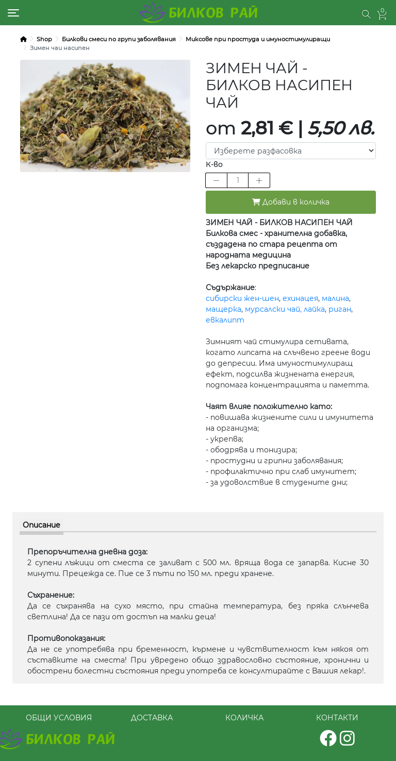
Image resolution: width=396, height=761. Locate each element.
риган (339, 309)
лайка (314, 309)
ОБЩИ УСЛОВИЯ (59, 717)
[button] (366, 14)
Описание (41, 525)
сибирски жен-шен (242, 298)
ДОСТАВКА (152, 717)
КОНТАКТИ (337, 717)
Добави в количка (290, 202)
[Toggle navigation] (13, 13)
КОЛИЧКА (244, 717)
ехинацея (300, 298)
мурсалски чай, (273, 309)
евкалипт (225, 320)
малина (335, 298)
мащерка (223, 309)
